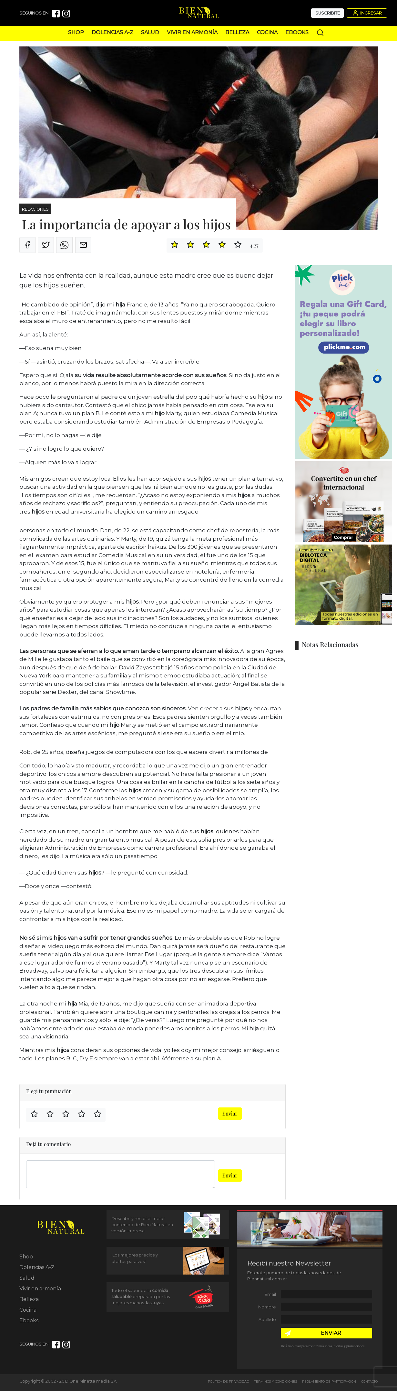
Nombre (267, 1307)
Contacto (369, 1381)
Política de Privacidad (228, 1381)
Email (270, 1294)
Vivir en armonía (192, 32)
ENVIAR (331, 1333)
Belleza (237, 32)
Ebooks (297, 32)
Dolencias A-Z (112, 32)
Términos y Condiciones (275, 1381)
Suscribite (327, 13)
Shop (76, 32)
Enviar (230, 1113)
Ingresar (366, 13)
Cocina (267, 32)
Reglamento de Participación (329, 1381)
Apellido (267, 1319)
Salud (150, 32)
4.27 (254, 245)
